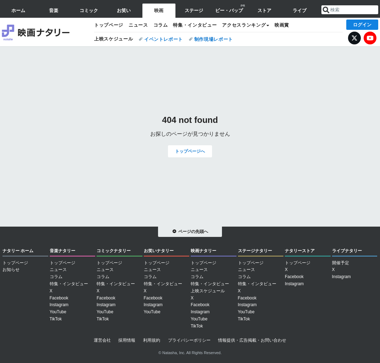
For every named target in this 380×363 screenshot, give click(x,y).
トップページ (108, 25)
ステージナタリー (255, 250)
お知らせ (11, 269)
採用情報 (126, 340)
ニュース (138, 25)
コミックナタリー (114, 250)
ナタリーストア (300, 250)
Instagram (59, 304)
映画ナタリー (44, 32)
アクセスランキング (244, 25)
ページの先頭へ (193, 231)
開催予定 (340, 262)
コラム (160, 25)
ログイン (362, 24)
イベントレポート (163, 39)
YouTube (370, 38)
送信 (326, 9)
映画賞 (282, 25)
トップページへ (190, 151)
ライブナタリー (347, 250)
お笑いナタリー (159, 250)
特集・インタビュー (195, 25)
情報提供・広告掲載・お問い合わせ (252, 340)
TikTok (56, 318)
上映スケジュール (113, 39)
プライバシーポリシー (189, 340)
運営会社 (102, 340)
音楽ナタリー (62, 250)
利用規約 (151, 340)
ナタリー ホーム (17, 250)
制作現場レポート (213, 39)
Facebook (59, 298)
